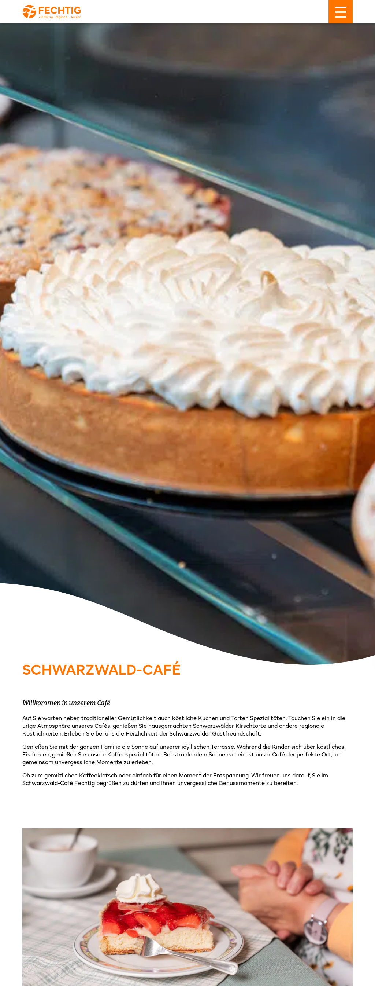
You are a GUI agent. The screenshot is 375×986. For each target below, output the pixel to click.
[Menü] (340, 11)
